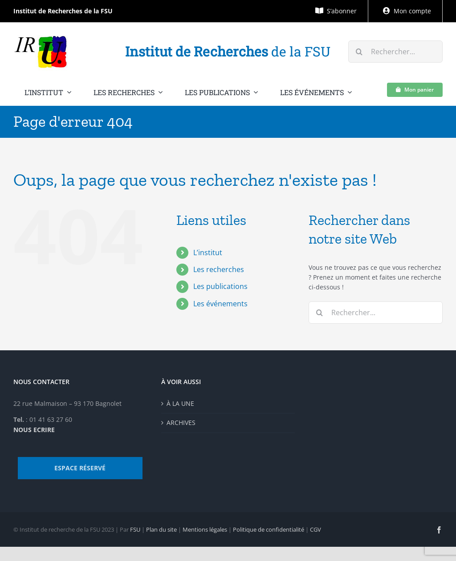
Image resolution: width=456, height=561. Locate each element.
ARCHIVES (181, 422)
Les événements (220, 304)
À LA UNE (180, 403)
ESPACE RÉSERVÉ (80, 468)
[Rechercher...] (395, 51)
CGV (315, 529)
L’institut (207, 252)
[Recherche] (359, 51)
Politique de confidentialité (268, 529)
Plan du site (161, 529)
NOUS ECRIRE (34, 429)
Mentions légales (205, 529)
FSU (135, 529)
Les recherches (218, 269)
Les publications (220, 286)
